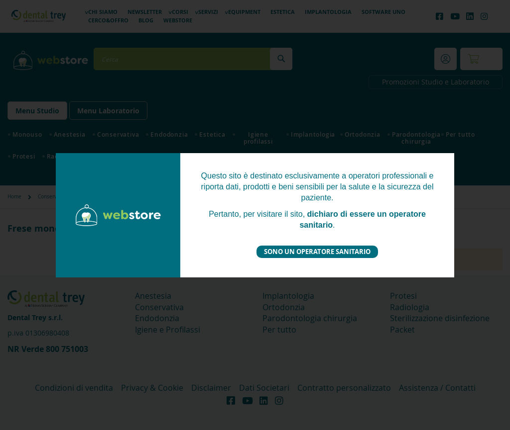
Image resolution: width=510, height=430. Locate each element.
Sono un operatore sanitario (317, 251)
